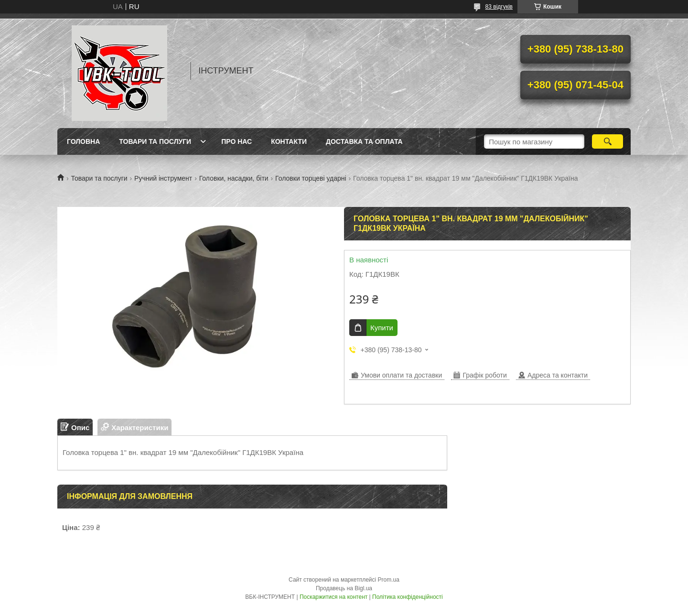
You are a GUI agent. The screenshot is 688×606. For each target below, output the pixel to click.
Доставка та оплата (364, 141)
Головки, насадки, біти (234, 178)
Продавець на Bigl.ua (344, 588)
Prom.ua (388, 579)
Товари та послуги (155, 141)
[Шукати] (607, 141)
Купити (381, 328)
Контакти (289, 141)
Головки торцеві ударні (310, 178)
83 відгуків (499, 6)
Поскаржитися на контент (333, 597)
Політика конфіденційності (407, 597)
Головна (83, 141)
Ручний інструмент (163, 178)
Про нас (236, 141)
